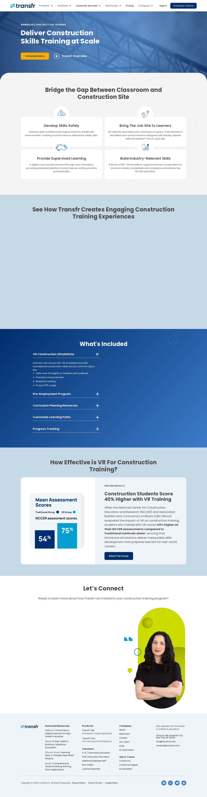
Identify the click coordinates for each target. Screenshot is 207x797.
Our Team (124, 742)
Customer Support (128, 765)
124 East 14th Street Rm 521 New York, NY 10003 (169, 737)
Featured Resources (57, 726)
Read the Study (119, 556)
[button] (46, 6)
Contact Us (125, 761)
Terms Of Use (95, 783)
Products (44, 6)
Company (144, 5)
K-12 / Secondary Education (96, 753)
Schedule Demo (34, 56)
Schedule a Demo (183, 5)
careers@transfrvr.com (168, 746)
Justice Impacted (91, 769)
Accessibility (125, 769)
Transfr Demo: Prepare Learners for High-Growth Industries (58, 733)
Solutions (62, 5)
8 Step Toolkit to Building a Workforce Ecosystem (56, 744)
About (122, 730)
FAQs (121, 746)
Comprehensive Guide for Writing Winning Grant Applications (58, 766)
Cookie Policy (111, 783)
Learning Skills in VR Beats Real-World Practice (59, 755)
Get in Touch (127, 757)
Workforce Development (94, 761)
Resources (112, 5)
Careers (123, 738)
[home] (22, 5)
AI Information (126, 750)
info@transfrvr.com (166, 742)
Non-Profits (87, 765)
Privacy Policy (78, 783)
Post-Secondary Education (95, 757)
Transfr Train (88, 738)
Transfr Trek (88, 730)
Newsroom (124, 734)
